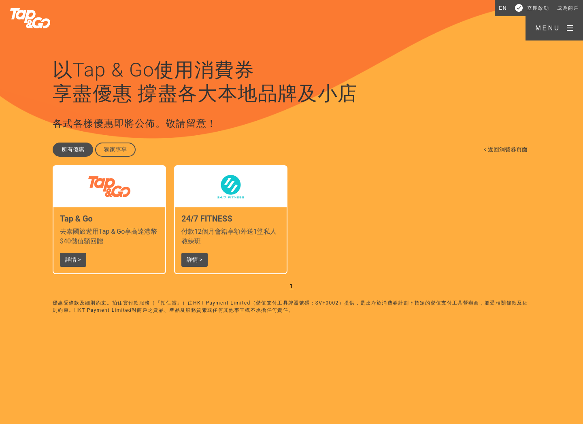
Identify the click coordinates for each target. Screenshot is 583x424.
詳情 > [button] (73, 259)
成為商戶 (568, 8)
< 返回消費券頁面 (505, 149)
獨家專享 (115, 149)
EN (503, 8)
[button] (554, 28)
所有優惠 (73, 149)
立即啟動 (538, 8)
